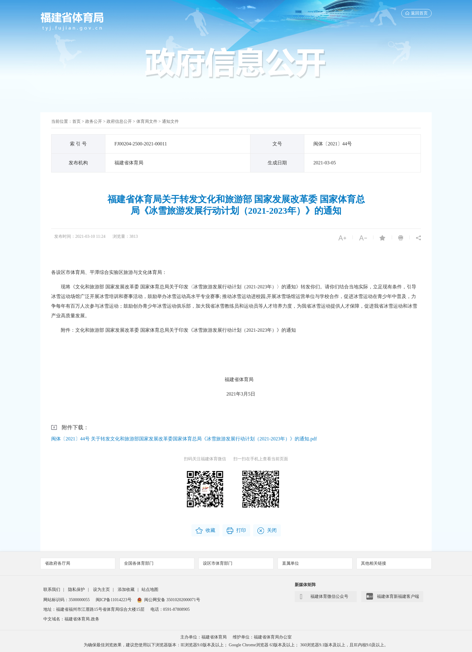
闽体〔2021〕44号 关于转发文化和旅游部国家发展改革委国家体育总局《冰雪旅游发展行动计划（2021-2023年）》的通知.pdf (184, 438)
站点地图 (149, 589)
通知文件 (170, 121)
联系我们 (51, 589)
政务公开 (93, 121)
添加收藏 (126, 589)
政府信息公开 (119, 121)
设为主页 (101, 589)
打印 (236, 530)
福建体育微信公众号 (324, 597)
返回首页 (416, 13)
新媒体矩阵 (305, 584)
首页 (76, 121)
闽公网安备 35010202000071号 (168, 600)
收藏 (205, 530)
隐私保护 (76, 589)
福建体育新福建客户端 (392, 596)
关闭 (267, 530)
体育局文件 (146, 121)
